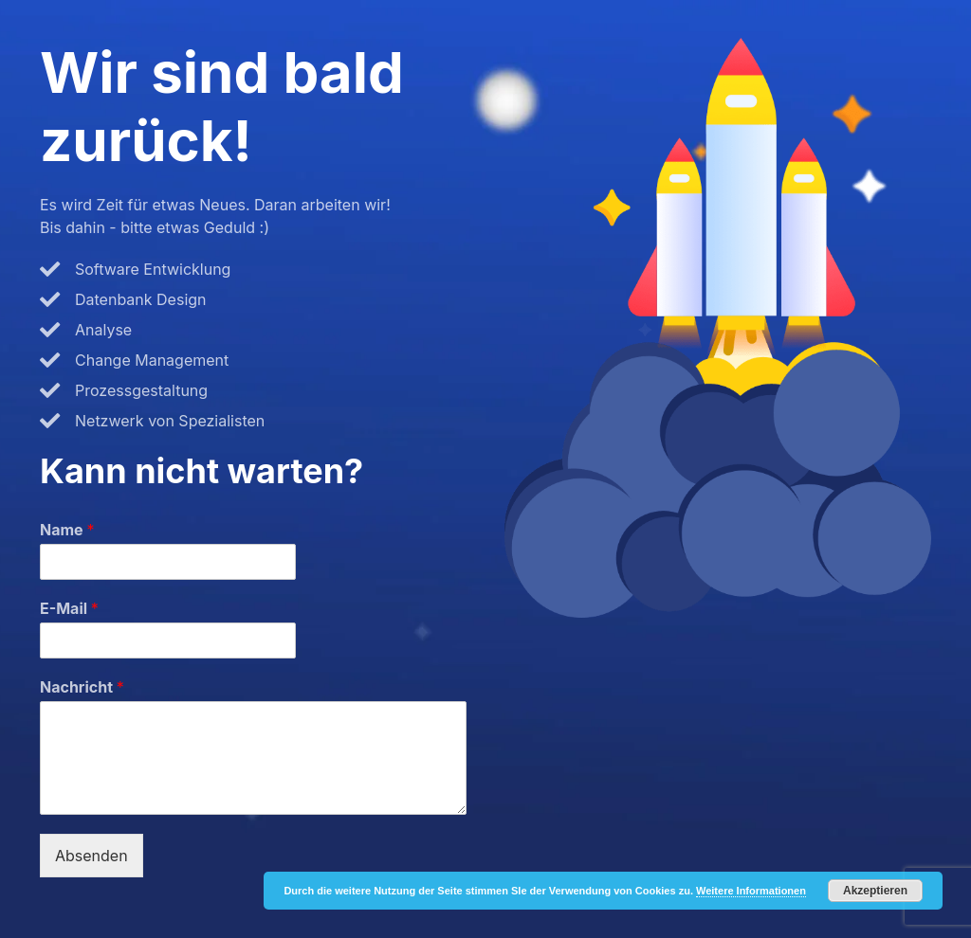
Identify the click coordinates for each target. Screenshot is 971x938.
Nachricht (82, 686)
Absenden (91, 855)
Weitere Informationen (751, 890)
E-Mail (69, 608)
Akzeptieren (875, 890)
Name (67, 529)
